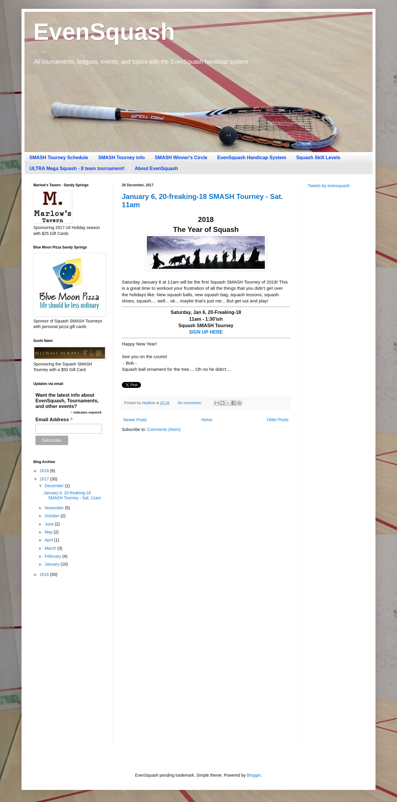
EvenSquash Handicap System (251, 157)
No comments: (190, 403)
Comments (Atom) (164, 429)
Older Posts (277, 419)
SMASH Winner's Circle (181, 157)
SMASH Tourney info (121, 157)
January (52, 564)
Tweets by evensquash (329, 185)
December (55, 485)
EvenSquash (104, 32)
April (49, 540)
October (52, 515)
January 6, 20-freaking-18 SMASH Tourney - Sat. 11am (72, 495)
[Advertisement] (336, 286)
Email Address (54, 419)
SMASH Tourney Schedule (58, 157)
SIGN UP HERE (206, 332)
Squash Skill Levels (318, 157)
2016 (45, 574)
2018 (45, 470)
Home (206, 419)
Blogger (254, 775)
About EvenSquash (156, 168)
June (50, 524)
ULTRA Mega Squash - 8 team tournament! (77, 168)
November (55, 507)
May (49, 532)
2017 (45, 479)
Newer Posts (135, 419)
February (53, 556)
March (51, 548)
